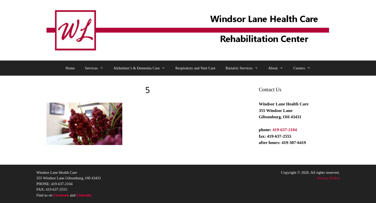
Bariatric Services (244, 68)
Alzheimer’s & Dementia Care (141, 68)
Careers (304, 68)
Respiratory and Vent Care (195, 68)
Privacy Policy (328, 178)
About (278, 68)
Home (70, 68)
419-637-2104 (284, 129)
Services (96, 68)
